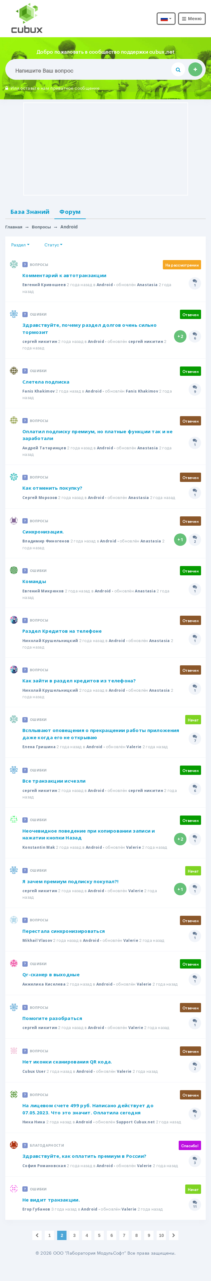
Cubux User (34, 1080)
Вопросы (43, 228)
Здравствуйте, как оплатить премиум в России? (84, 1171)
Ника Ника (34, 1131)
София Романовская (45, 1181)
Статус (51, 245)
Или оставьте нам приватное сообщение (52, 87)
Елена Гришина (39, 749)
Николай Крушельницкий (51, 642)
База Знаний (33, 212)
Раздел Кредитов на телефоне (62, 633)
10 (161, 1251)
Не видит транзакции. (51, 1215)
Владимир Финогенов (47, 543)
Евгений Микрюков (44, 593)
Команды (34, 583)
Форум (78, 212)
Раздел (18, 245)
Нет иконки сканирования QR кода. (67, 1071)
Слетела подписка (46, 383)
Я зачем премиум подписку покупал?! (70, 890)
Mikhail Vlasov (37, 949)
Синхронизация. (43, 533)
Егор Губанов (37, 1225)
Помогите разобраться (52, 1027)
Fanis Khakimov (39, 392)
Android (107, 286)
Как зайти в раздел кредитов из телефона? (79, 683)
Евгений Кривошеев (44, 286)
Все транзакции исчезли (54, 783)
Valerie (137, 749)
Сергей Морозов (40, 499)
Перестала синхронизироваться (63, 940)
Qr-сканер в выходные (51, 983)
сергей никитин (40, 342)
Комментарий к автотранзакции (64, 276)
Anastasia (151, 286)
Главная (14, 228)
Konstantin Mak (39, 849)
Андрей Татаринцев (45, 449)
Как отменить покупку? (52, 490)
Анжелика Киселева (45, 993)
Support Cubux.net (139, 1131)
